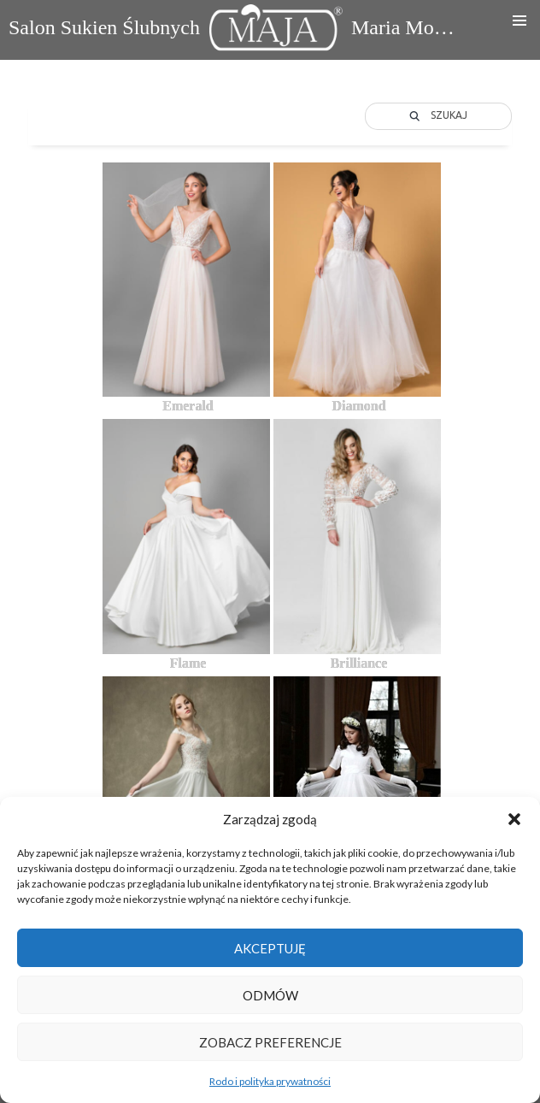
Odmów (270, 995)
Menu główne (519, 20)
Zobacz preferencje (270, 1042)
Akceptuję (270, 948)
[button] (514, 819)
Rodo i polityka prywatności (270, 1081)
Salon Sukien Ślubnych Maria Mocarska (233, 32)
